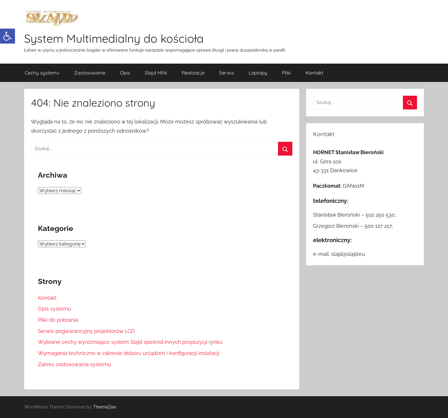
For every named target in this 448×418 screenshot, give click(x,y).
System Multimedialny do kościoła (114, 38)
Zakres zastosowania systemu (74, 364)
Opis (125, 73)
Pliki (286, 73)
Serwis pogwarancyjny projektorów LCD (86, 331)
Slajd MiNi (156, 73)
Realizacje (193, 73)
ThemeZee (104, 407)
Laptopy (258, 73)
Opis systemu (54, 309)
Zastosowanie (89, 73)
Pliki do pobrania (58, 320)
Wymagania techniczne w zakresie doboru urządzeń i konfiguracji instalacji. (129, 353)
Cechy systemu (42, 73)
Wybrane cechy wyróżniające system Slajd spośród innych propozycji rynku (130, 342)
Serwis (226, 73)
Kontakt (314, 73)
